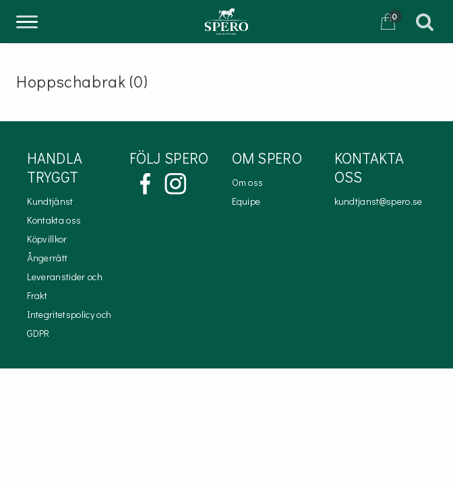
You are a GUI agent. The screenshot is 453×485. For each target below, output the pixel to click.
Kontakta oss (54, 220)
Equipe (246, 201)
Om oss (248, 182)
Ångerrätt (47, 257)
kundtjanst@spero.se (378, 201)
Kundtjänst (50, 201)
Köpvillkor (47, 238)
